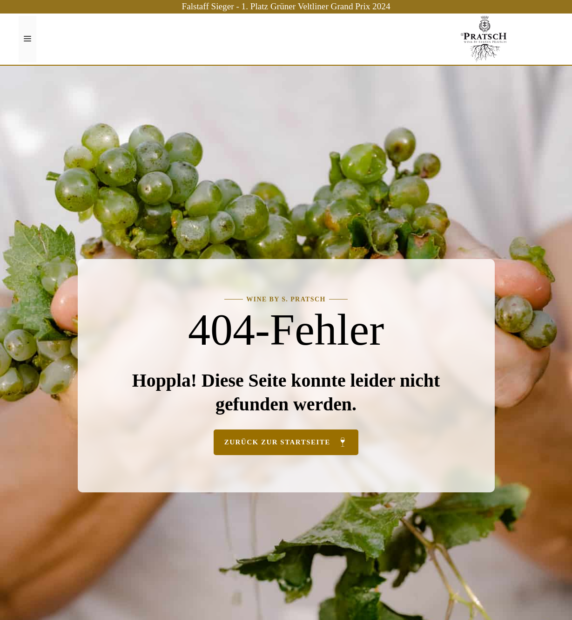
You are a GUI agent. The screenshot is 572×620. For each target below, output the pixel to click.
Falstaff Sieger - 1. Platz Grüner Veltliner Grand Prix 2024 (286, 6)
